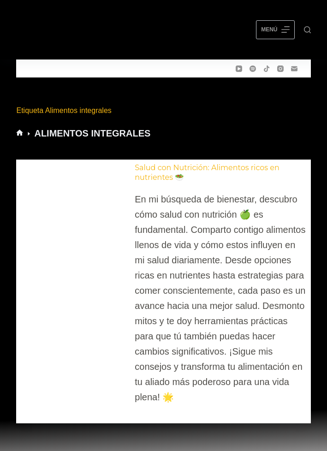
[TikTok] (266, 68)
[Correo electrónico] (294, 68)
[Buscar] (307, 29)
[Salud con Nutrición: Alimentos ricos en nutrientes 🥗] (73, 284)
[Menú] (275, 30)
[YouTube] (239, 68)
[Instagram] (280, 68)
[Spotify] (253, 68)
